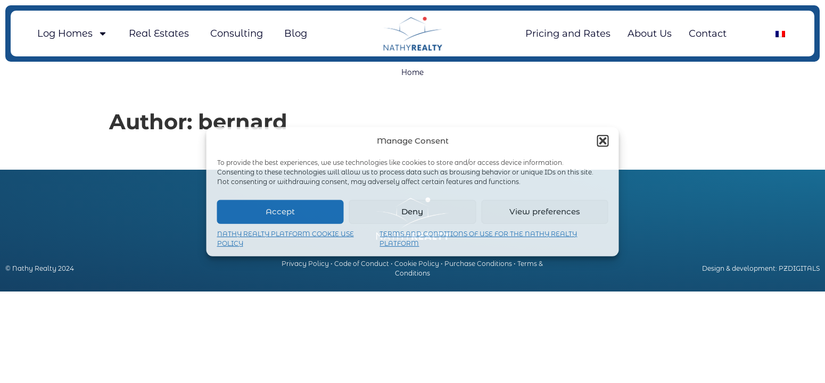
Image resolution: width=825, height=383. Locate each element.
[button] (603, 141)
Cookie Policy (416, 264)
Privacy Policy (305, 264)
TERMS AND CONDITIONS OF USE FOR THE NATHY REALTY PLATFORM (478, 238)
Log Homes (72, 33)
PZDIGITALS (799, 268)
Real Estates (159, 33)
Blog (295, 33)
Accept (280, 211)
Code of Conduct (361, 264)
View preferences (544, 211)
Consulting (236, 33)
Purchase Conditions (478, 264)
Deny (412, 211)
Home (412, 72)
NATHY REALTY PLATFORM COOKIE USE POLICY (285, 238)
